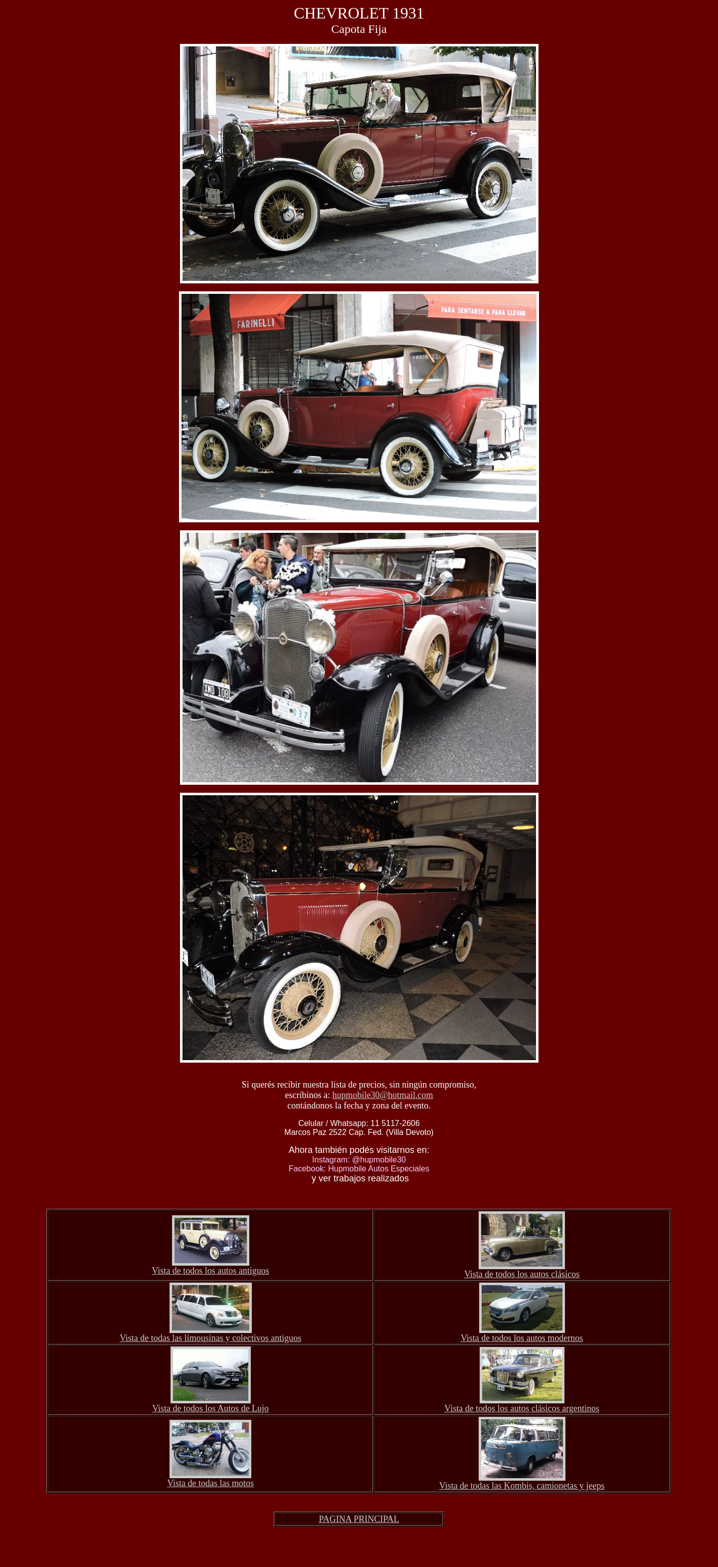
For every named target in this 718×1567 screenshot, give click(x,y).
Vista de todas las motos (210, 1483)
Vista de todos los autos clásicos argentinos (521, 1408)
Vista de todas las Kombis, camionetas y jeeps (522, 1486)
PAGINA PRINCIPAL (359, 1519)
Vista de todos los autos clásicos (521, 1274)
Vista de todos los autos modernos (522, 1338)
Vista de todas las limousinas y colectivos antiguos (210, 1338)
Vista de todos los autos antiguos (210, 1271)
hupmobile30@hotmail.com (382, 1095)
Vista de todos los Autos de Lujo (210, 1408)
